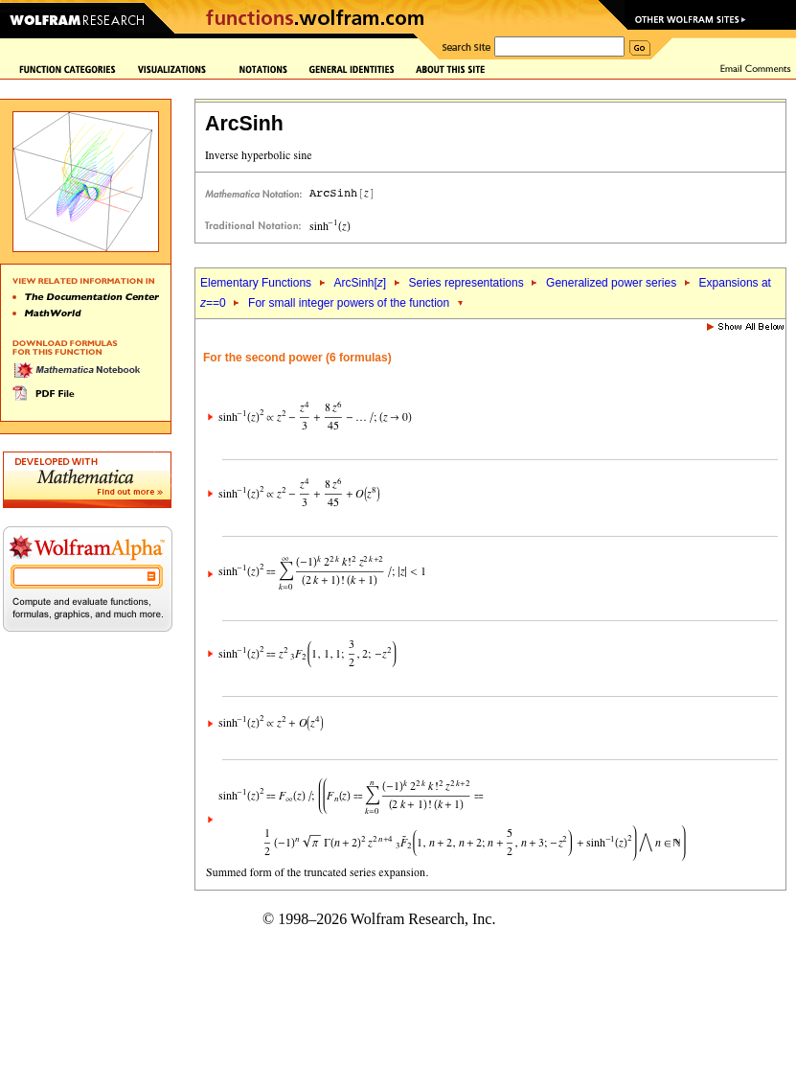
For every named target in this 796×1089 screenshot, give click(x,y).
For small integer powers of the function (348, 303)
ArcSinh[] (359, 283)
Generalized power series (611, 283)
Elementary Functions (255, 283)
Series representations (466, 283)
